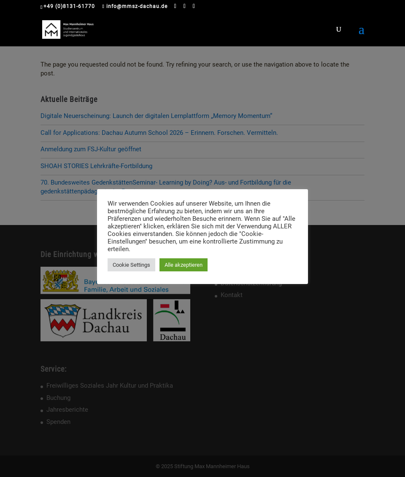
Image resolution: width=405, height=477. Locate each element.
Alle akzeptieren (183, 265)
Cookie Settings (131, 265)
